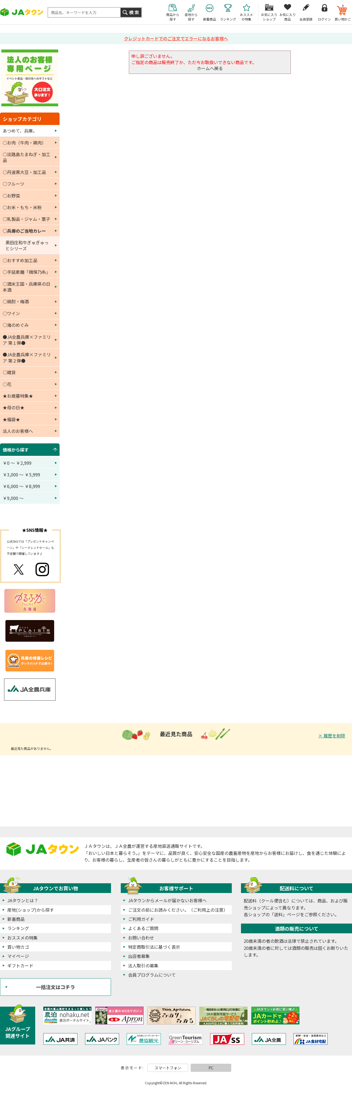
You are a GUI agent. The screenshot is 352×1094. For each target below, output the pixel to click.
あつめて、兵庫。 (20, 130)
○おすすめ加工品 (20, 260)
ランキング (18, 928)
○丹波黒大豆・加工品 (24, 172)
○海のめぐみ (16, 325)
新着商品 (16, 919)
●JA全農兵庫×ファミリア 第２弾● (27, 357)
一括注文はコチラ (55, 986)
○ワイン (11, 313)
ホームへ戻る (210, 68)
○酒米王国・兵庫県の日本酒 (26, 287)
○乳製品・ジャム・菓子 (26, 219)
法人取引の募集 (143, 965)
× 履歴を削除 (331, 735)
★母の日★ (13, 407)
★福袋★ (11, 419)
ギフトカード (20, 965)
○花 (7, 384)
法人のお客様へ (18, 431)
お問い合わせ (141, 937)
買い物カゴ (18, 947)
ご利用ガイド (141, 919)
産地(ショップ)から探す (30, 910)
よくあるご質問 (143, 928)
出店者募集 (139, 956)
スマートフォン (168, 1067)
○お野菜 (11, 195)
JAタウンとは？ (22, 900)
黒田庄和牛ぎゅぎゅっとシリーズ (27, 245)
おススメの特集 (22, 937)
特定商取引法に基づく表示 (154, 947)
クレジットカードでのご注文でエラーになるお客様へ (176, 38)
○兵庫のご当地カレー (24, 231)
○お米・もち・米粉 (22, 207)
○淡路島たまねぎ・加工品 (26, 157)
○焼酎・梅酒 (16, 301)
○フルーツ (13, 183)
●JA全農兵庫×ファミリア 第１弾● (27, 340)
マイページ (18, 956)
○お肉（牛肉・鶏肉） (24, 142)
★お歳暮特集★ (18, 396)
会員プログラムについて (152, 974)
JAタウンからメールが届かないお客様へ (167, 900)
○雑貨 (9, 372)
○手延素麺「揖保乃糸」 (26, 272)
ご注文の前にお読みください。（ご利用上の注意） (178, 910)
